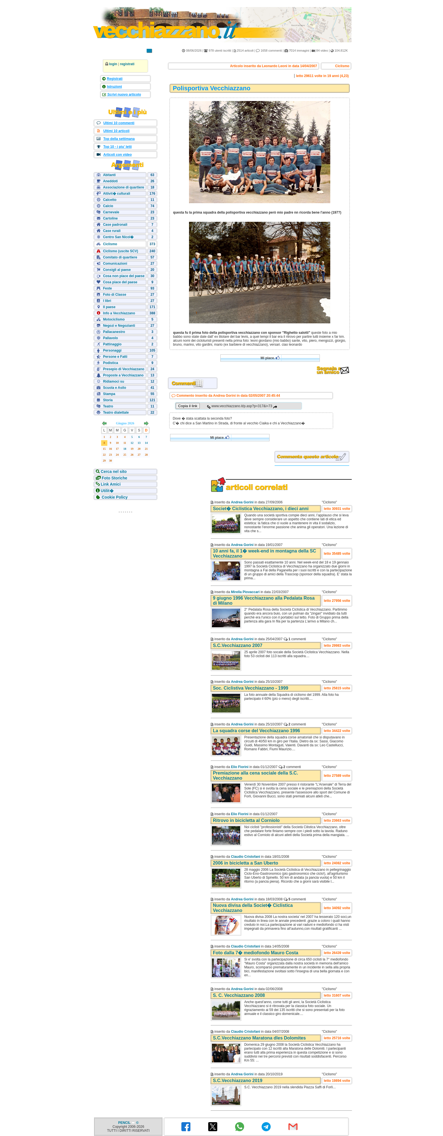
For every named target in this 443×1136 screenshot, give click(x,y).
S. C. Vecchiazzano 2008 (239, 995)
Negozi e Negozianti (119, 326)
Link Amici (111, 484)
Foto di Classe (114, 295)
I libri (107, 301)
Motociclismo (114, 319)
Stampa (109, 394)
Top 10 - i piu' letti (117, 147)
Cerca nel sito (114, 471)
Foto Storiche (114, 478)
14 (146, 442)
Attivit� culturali (116, 194)
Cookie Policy (115, 497)
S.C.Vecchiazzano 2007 (237, 645)
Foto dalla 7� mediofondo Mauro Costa (255, 952)
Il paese (109, 307)
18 (124, 448)
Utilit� (107, 490)
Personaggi (112, 350)
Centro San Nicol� (118, 237)
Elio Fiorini (239, 767)
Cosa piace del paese (120, 282)
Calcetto (109, 200)
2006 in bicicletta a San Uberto (245, 863)
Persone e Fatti (115, 357)
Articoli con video (117, 155)
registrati (127, 64)
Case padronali (115, 225)
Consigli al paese (117, 270)
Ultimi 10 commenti (118, 123)
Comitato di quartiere (120, 257)
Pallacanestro (114, 332)
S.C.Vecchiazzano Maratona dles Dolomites (259, 1038)
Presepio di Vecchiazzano (123, 369)
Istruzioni (114, 87)
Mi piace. (269, 358)
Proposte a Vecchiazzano (123, 375)
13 (139, 442)
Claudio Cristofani (245, 857)
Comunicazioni (115, 264)
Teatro (108, 406)
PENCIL (124, 1123)
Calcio (108, 206)
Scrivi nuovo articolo (124, 95)
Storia (108, 400)
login (113, 64)
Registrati (114, 79)
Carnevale (111, 212)
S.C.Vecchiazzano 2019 (237, 1080)
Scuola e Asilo (114, 388)
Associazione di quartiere (123, 187)
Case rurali (112, 231)
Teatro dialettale (116, 413)
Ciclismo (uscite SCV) (120, 251)
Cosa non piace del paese (124, 276)
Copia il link (187, 406)
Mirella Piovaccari (245, 592)
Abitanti (109, 175)
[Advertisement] (125, 551)
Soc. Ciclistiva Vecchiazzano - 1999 (250, 688)
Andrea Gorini (242, 502)
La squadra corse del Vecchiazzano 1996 (256, 730)
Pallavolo (110, 338)
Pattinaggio (112, 344)
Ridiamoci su (113, 381)
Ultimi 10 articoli (116, 131)
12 (132, 442)
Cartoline (110, 218)
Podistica (110, 363)
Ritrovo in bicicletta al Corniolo (246, 820)
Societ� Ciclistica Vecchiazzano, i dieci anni (261, 508)
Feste (107, 288)
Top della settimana (119, 139)
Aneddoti (110, 181)
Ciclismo (110, 244)
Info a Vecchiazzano (119, 313)
